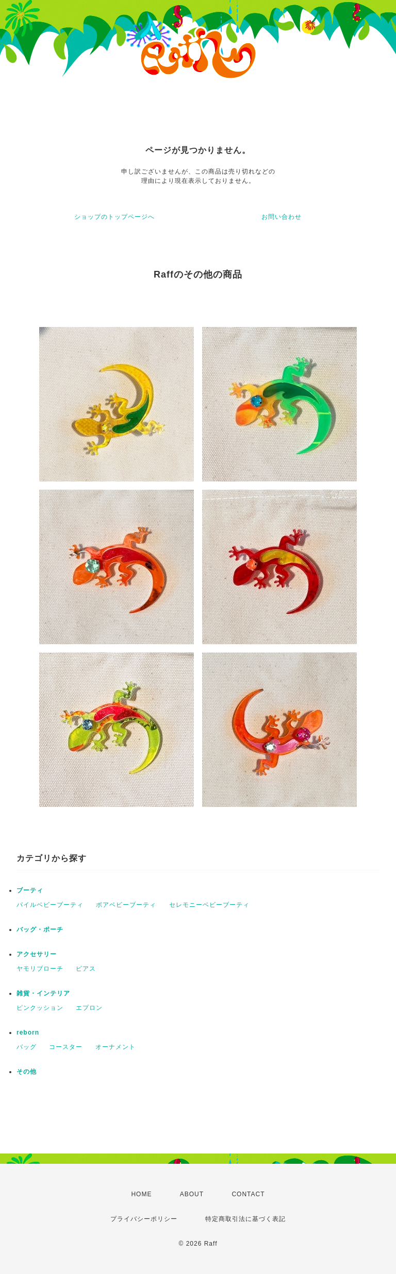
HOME (141, 1194)
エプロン (89, 1007)
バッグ (26, 1047)
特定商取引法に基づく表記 (245, 1219)
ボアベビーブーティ (126, 904)
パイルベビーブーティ (50, 904)
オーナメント (115, 1047)
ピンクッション (39, 1007)
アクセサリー (36, 954)
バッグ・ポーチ (39, 929)
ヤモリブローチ (39, 968)
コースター (65, 1047)
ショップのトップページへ (114, 216)
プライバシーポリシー (143, 1219)
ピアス (86, 968)
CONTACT (248, 1194)
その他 (26, 1071)
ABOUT (192, 1194)
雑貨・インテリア (43, 993)
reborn (27, 1032)
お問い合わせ (281, 216)
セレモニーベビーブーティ (209, 904)
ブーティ (29, 890)
